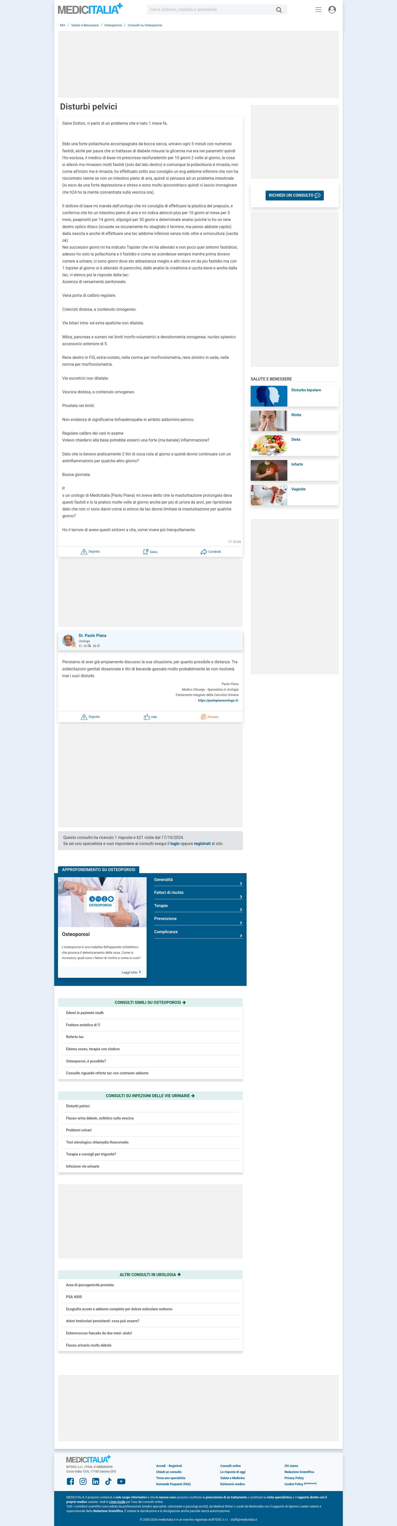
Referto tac (75, 1037)
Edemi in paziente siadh (85, 1013)
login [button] (175, 843)
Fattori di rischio (198, 894)
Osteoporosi (76, 934)
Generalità (198, 881)
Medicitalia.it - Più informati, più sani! (90, 10)
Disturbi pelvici (78, 1106)
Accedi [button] (161, 1466)
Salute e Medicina (232, 1478)
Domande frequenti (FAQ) (173, 1484)
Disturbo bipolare (306, 390)
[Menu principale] (318, 9)
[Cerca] (280, 9)
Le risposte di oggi (232, 1472)
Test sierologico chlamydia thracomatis (97, 1142)
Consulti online (230, 1466)
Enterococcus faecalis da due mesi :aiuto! (99, 1333)
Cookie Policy (294, 1484)
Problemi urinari (79, 1130)
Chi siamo (291, 1466)
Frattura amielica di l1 (83, 1025)
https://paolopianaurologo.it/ (218, 700)
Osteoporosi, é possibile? (86, 1061)
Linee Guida (117, 1502)
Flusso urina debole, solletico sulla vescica (100, 1118)
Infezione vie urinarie (82, 1166)
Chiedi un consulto (169, 1472)
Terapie (198, 907)
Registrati (175, 1466)
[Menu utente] (332, 9)
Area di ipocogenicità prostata (90, 1285)
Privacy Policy (294, 1478)
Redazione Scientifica (299, 1472)
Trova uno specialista (170, 1478)
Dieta (295, 439)
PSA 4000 (74, 1297)
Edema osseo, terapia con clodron (93, 1049)
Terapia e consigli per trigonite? (91, 1154)
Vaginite (298, 489)
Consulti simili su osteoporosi (150, 1002)
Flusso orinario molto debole (88, 1345)
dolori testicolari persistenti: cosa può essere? (102, 1321)
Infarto (297, 464)
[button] (90, 551)
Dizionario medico (232, 1484)
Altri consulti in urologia (150, 1274)
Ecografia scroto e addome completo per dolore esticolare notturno (119, 1309)
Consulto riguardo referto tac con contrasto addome (107, 1073)
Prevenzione (198, 920)
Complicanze (198, 933)
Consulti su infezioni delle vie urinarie (150, 1095)
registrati (202, 843)
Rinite (296, 415)
